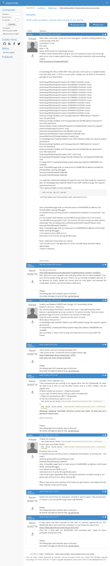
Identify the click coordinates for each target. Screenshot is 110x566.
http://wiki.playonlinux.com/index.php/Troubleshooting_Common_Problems (69, 272)
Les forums (41, 8)
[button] (107, 3)
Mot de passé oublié (10, 31)
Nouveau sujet (77, 25)
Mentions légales (9, 52)
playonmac (9, 3)
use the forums (73, 296)
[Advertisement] (11, 92)
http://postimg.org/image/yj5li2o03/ (53, 61)
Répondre (98, 25)
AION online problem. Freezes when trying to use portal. (74, 554)
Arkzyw (30, 34)
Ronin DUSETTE (31, 265)
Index (41, 554)
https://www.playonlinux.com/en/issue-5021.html (59, 527)
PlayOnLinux (52, 8)
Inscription (6, 28)
